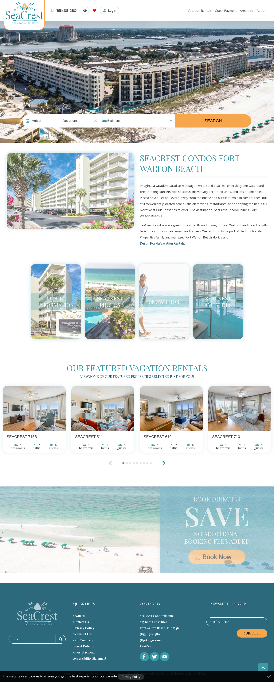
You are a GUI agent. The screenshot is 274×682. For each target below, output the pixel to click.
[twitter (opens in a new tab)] (154, 656)
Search (213, 120)
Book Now (217, 557)
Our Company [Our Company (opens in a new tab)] (83, 640)
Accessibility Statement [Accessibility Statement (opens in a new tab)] (89, 658)
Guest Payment (226, 11)
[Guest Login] (109, 10)
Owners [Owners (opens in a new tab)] (79, 616)
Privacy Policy (83, 628)
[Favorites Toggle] (94, 10)
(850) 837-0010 (150, 640)
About (261, 11)
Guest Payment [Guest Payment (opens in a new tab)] (84, 652)
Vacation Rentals (201, 11)
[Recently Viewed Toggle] (85, 10)
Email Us (145, 646)
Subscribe (252, 633)
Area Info (247, 11)
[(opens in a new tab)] (34, 408)
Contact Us (81, 622)
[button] (164, 463)
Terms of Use (82, 634)
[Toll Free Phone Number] (64, 10)
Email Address (219, 622)
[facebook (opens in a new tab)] (144, 656)
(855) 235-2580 (150, 634)
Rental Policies (84, 646)
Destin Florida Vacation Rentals (162, 243)
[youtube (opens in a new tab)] (164, 656)
